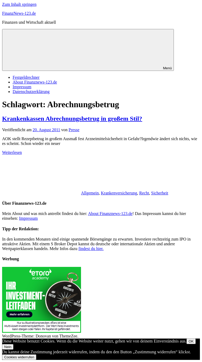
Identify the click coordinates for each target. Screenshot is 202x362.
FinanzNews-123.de (19, 13)
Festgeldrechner (26, 77)
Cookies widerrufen (19, 357)
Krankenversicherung (119, 193)
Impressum (22, 87)
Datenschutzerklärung (31, 91)
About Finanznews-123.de (35, 82)
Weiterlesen (12, 152)
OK (191, 341)
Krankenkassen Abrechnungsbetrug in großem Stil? (72, 118)
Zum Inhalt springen (19, 4)
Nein (7, 347)
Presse (74, 130)
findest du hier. (91, 248)
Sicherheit (159, 193)
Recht (144, 193)
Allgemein (90, 193)
